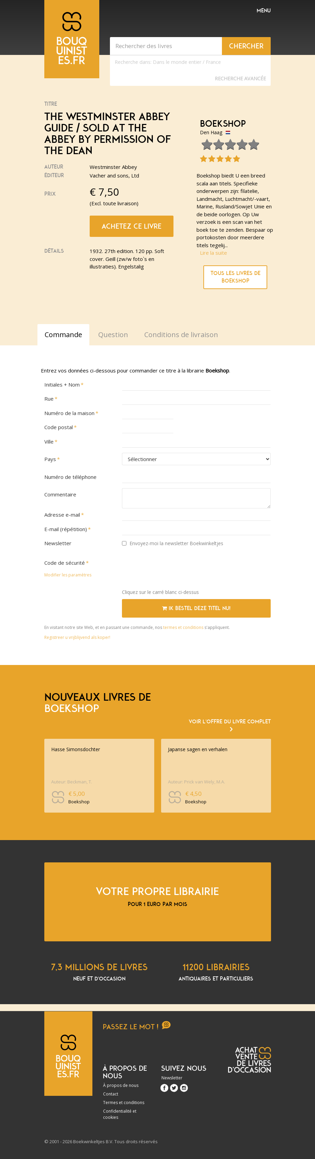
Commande (63, 334)
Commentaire (60, 494)
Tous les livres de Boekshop (235, 277)
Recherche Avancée (240, 78)
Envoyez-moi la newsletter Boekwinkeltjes (172, 543)
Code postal (58, 427)
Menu (264, 11)
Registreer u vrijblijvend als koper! (77, 637)
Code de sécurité (64, 562)
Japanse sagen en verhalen (197, 749)
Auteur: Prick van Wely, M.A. (196, 782)
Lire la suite (213, 252)
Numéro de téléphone (70, 476)
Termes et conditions (123, 1102)
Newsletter (57, 543)
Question (113, 334)
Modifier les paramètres (67, 575)
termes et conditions (183, 627)
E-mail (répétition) (65, 529)
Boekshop (223, 124)
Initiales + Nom (62, 384)
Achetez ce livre (131, 226)
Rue (49, 398)
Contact (110, 1094)
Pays (50, 459)
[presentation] (174, 570)
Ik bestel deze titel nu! (196, 608)
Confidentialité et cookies (119, 1114)
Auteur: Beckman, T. (71, 782)
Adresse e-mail (62, 514)
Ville (49, 441)
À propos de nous (120, 1085)
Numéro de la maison (69, 413)
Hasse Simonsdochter (75, 749)
